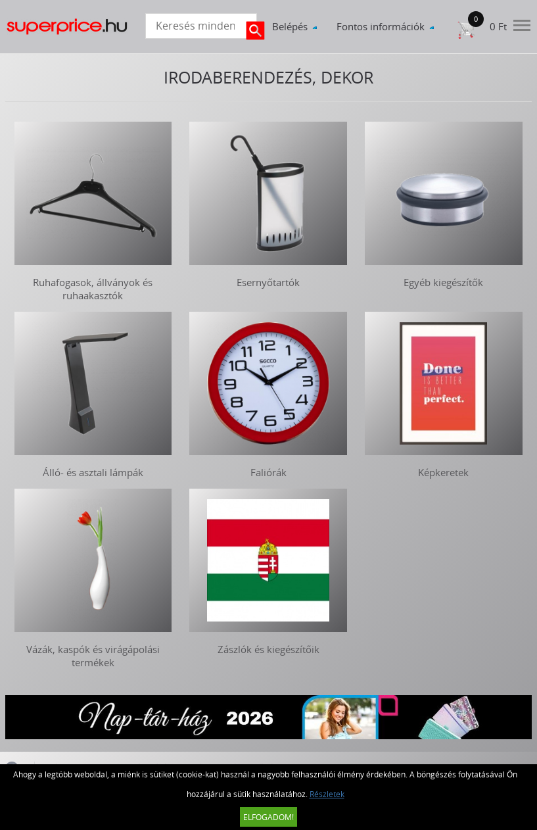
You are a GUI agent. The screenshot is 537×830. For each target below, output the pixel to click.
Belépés (290, 26)
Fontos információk (381, 26)
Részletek (327, 794)
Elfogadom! (268, 817)
